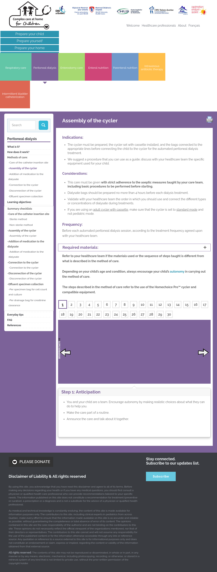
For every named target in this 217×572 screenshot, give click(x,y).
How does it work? (18, 103)
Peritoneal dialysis (22, 90)
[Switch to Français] (194, 25)
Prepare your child (25, 34)
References (14, 276)
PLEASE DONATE (31, 425)
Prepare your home (25, 48)
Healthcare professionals (159, 25)
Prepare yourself (25, 41)
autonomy (177, 222)
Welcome (133, 25)
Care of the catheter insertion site (28, 113)
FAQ (9, 270)
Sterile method (18, 170)
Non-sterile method (21, 175)
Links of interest (25, 55)
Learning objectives (19, 153)
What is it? (13, 97)
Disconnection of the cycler (25, 141)
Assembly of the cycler (23, 119)
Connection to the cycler (23, 135)
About (182, 25)
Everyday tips (15, 265)
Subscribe (161, 439)
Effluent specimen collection (26, 147)
